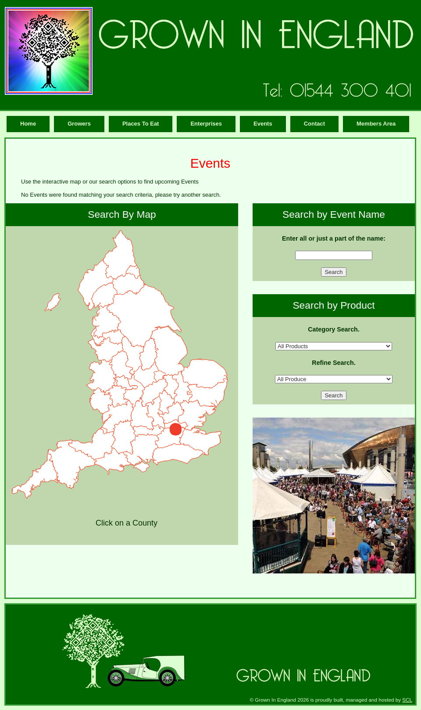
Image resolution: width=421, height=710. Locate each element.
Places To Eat (140, 123)
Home (28, 123)
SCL (407, 700)
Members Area (376, 123)
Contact (314, 123)
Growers (79, 123)
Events (262, 123)
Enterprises (206, 123)
